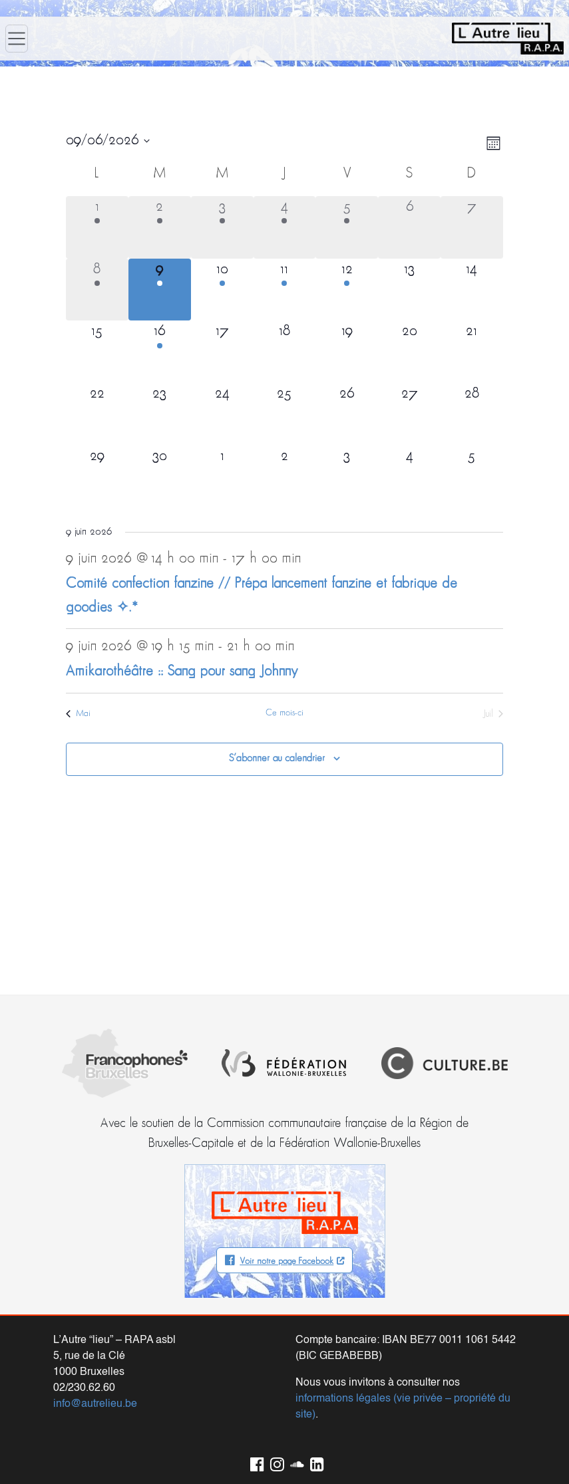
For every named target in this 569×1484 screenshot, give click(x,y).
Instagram (275, 1462)
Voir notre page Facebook (286, 1262)
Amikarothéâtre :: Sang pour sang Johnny (182, 672)
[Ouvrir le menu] (16, 39)
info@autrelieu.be (95, 1404)
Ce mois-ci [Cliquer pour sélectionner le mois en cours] (284, 713)
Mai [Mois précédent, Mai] (78, 714)
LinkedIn (315, 1462)
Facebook (255, 1462)
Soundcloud (295, 1462)
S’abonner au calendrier (277, 758)
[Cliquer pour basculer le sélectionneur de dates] (108, 141)
